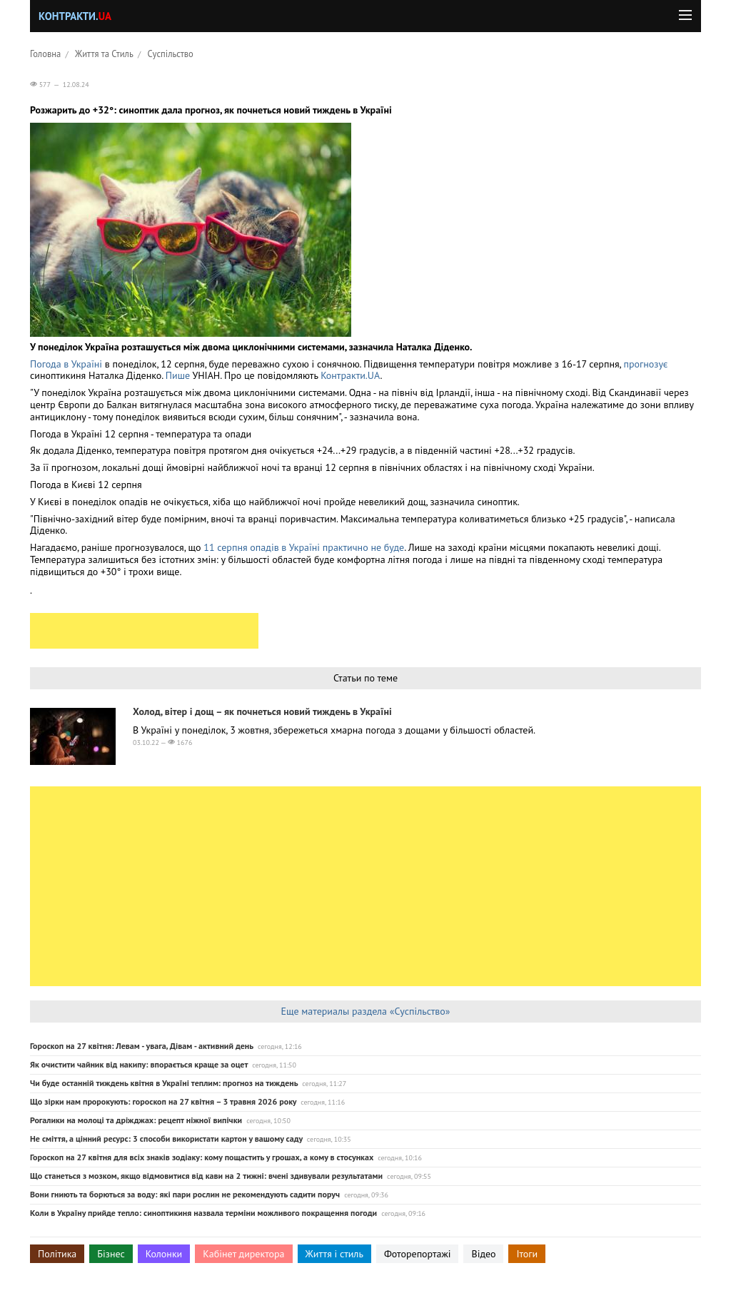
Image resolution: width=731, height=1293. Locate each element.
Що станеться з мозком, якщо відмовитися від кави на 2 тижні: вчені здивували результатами (206, 1175)
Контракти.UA (350, 375)
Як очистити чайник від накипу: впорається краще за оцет (139, 1064)
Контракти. (75, 16)
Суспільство (170, 53)
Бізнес (110, 1253)
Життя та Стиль (104, 53)
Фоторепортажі (417, 1253)
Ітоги (527, 1253)
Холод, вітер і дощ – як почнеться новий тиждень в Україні (262, 711)
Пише (178, 375)
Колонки (164, 1253)
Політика (57, 1253)
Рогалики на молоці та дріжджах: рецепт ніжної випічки (136, 1120)
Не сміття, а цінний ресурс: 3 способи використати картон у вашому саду (166, 1138)
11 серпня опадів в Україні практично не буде (303, 547)
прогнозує (645, 364)
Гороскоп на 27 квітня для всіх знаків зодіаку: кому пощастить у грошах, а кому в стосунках (201, 1157)
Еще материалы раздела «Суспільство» (365, 1011)
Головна (45, 53)
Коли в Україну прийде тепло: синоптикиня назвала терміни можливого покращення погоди (203, 1212)
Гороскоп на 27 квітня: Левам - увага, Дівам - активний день (141, 1045)
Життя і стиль (334, 1253)
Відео (483, 1253)
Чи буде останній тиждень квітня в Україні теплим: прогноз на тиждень (164, 1083)
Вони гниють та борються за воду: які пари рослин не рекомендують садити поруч (185, 1194)
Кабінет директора (243, 1253)
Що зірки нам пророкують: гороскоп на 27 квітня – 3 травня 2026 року (163, 1101)
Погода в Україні (66, 364)
